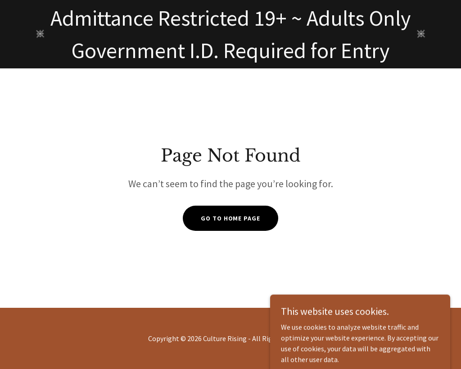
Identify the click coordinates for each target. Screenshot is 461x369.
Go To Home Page (230, 218)
